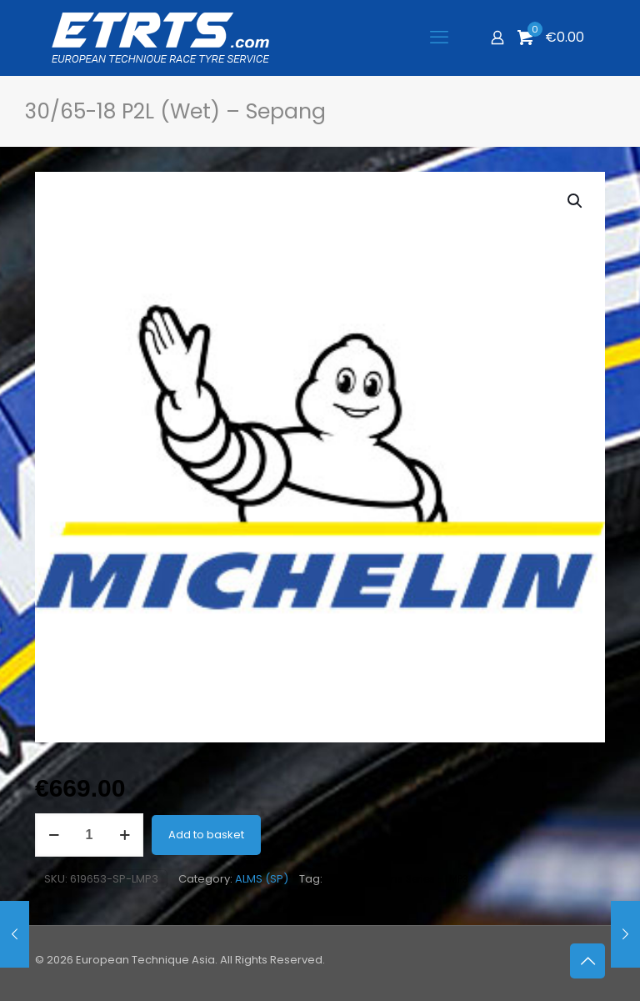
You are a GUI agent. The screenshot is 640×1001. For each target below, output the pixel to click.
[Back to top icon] (587, 960)
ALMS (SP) (261, 879)
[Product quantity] (89, 835)
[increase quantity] (124, 835)
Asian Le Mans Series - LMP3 (400, 879)
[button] (575, 201)
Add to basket (206, 835)
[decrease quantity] (53, 835)
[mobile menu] (439, 37)
